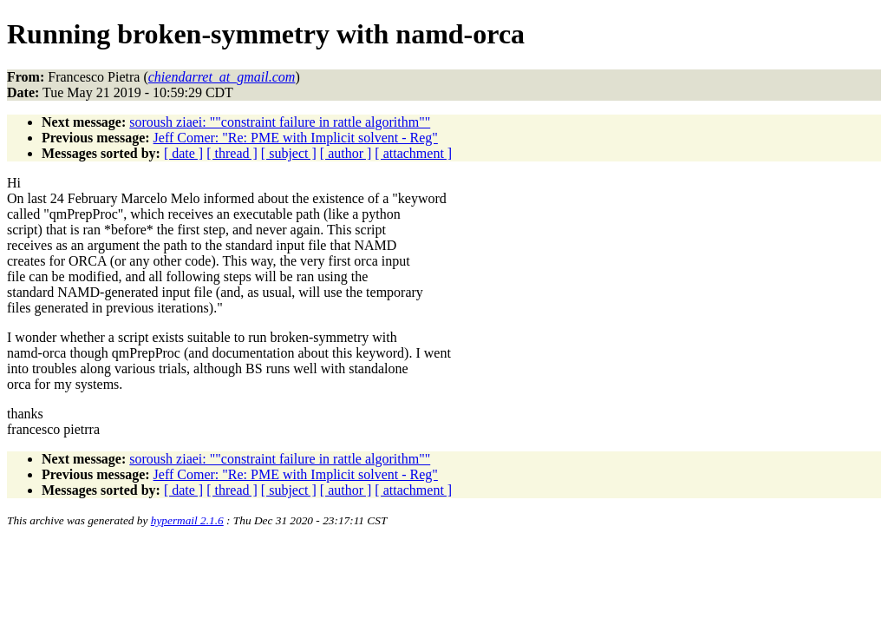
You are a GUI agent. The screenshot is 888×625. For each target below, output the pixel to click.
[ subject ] (289, 153)
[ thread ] (232, 153)
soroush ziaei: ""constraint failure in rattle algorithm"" (279, 122)
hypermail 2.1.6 (187, 520)
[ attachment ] (413, 153)
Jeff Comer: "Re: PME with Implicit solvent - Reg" (295, 137)
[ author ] (346, 153)
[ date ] (183, 153)
